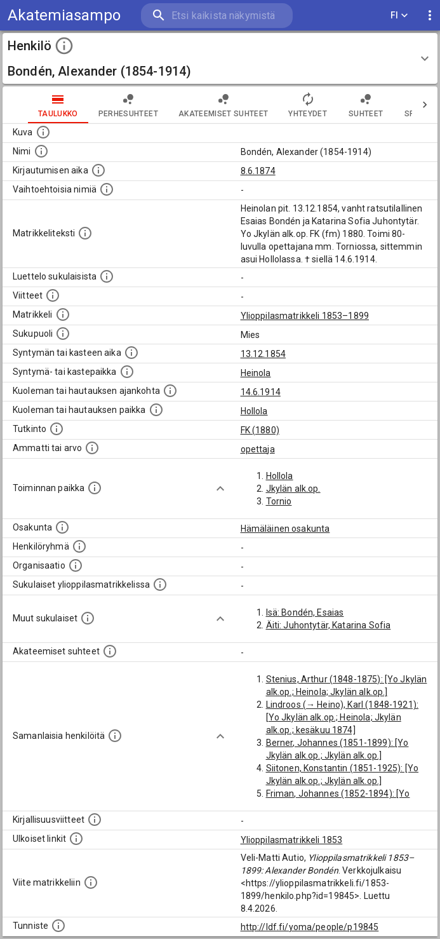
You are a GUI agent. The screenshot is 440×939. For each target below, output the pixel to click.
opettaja (258, 449)
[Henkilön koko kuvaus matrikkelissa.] (85, 233)
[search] (217, 15)
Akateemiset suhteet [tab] (223, 104)
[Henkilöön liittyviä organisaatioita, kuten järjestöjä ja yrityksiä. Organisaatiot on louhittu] (75, 565)
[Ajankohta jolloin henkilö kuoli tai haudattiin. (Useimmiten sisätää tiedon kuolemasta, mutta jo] (170, 391)
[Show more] (220, 488)
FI (399, 15)
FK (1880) (260, 430)
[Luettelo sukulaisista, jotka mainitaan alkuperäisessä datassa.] (107, 276)
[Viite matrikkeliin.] (91, 882)
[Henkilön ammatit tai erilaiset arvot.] (92, 448)
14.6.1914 (261, 392)
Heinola (256, 373)
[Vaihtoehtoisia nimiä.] (107, 189)
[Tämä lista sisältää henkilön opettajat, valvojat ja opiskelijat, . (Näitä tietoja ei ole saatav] (110, 651)
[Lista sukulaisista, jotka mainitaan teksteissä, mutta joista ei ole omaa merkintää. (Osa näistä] (87, 618)
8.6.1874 (258, 171)
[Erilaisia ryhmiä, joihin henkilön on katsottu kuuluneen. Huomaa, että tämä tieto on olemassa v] (79, 546)
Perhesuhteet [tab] (128, 104)
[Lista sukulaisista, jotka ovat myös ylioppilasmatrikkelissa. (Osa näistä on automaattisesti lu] (160, 584)
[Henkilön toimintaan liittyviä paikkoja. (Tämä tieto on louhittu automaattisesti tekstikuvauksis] (94, 488)
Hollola (254, 411)
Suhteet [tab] (365, 104)
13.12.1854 (263, 354)
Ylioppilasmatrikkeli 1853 (292, 840)
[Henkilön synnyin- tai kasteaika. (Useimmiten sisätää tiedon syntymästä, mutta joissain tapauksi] (131, 352)
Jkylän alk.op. (293, 488)
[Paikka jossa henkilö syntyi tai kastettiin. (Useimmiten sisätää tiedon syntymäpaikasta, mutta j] (127, 371)
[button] (220, 58)
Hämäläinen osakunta (285, 529)
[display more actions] (430, 15)
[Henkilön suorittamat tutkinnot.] (56, 429)
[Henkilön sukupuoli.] (63, 333)
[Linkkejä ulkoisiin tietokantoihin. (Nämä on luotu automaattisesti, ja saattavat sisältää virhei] (76, 838)
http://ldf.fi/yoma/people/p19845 (310, 927)
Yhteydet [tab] (307, 104)
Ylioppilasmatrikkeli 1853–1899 (305, 316)
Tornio (279, 501)
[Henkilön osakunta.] (62, 527)
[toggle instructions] (64, 46)
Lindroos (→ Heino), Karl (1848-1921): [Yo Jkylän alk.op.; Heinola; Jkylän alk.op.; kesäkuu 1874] (342, 717)
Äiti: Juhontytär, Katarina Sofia (328, 625)
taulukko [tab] (58, 104)
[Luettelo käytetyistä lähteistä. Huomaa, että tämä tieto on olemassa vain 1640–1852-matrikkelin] (53, 295)
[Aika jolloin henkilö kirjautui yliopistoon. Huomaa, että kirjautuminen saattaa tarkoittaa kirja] (98, 170)
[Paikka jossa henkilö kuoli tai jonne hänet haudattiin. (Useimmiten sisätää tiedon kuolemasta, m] (156, 410)
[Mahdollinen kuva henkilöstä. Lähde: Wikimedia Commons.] (43, 132)
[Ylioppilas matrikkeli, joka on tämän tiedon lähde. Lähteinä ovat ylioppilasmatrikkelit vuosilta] (63, 314)
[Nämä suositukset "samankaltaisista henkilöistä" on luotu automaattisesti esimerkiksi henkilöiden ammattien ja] (115, 736)
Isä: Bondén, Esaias (305, 612)
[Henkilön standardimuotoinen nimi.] (41, 151)
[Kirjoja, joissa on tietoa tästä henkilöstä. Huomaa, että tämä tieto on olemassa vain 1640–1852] (94, 819)
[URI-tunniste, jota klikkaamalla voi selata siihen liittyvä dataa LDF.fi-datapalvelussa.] (58, 925)
